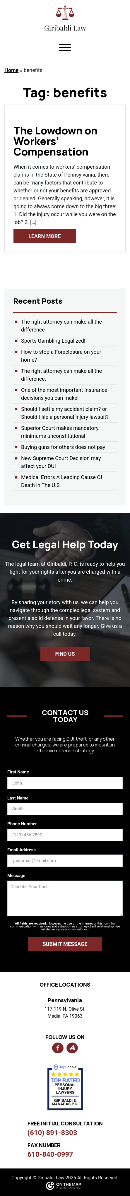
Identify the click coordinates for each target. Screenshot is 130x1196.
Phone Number (22, 823)
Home (11, 70)
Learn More (44, 236)
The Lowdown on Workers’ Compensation (55, 141)
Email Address (21, 849)
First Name (18, 772)
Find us (65, 654)
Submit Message (65, 944)
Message (16, 875)
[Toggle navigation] (65, 48)
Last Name (17, 798)
